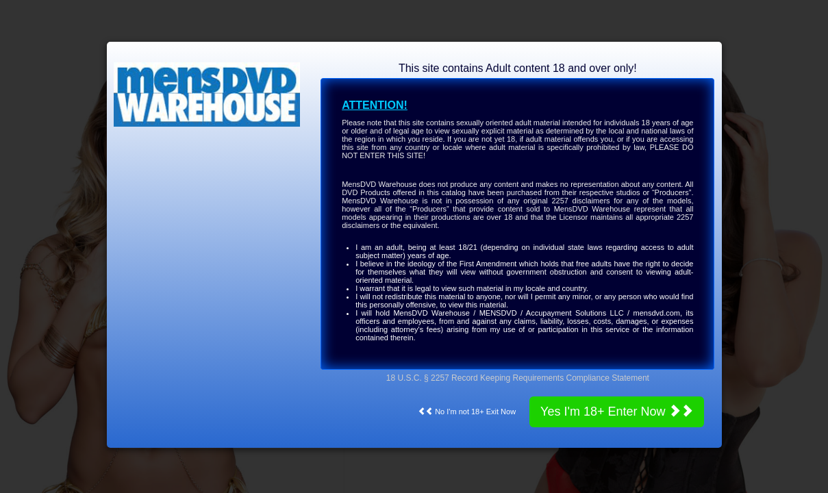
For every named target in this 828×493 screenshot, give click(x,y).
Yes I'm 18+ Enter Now (616, 411)
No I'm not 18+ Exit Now (467, 411)
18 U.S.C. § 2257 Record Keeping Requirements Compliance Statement (517, 378)
